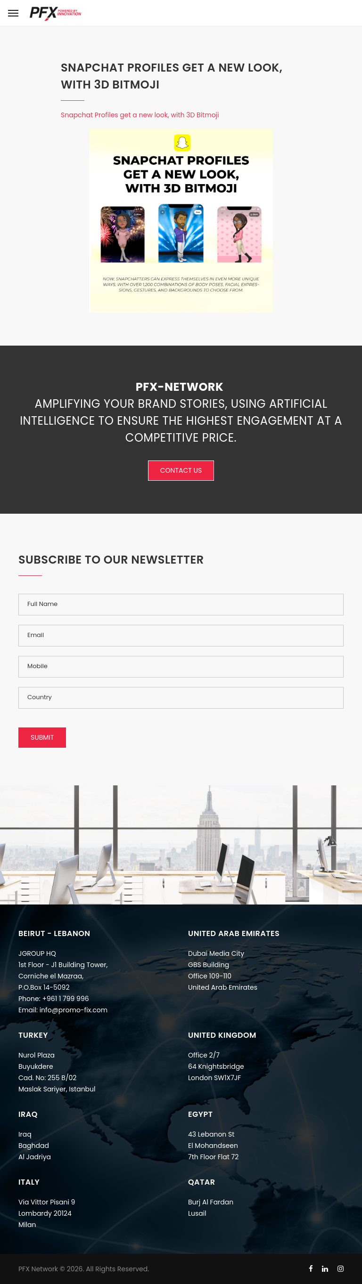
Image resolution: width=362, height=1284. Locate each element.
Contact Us (181, 470)
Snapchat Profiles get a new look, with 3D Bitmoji (140, 115)
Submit (42, 737)
